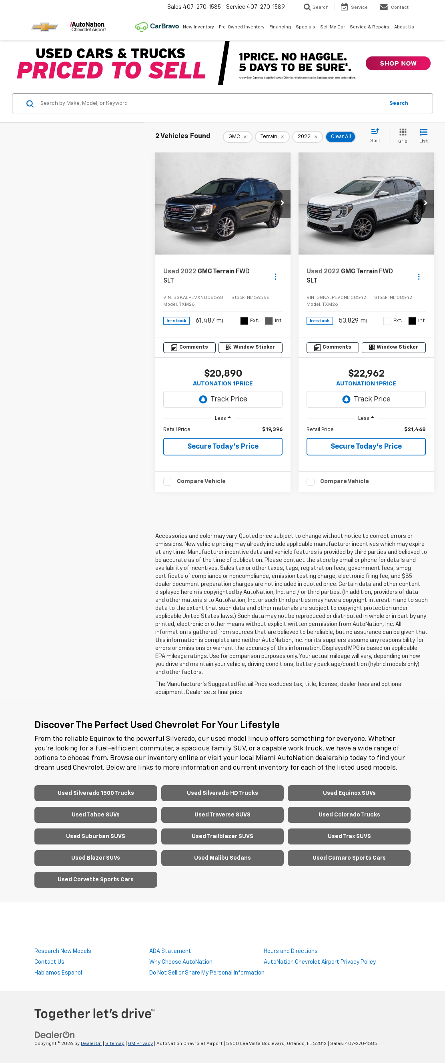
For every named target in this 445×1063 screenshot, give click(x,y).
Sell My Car (332, 27)
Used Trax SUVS (349, 836)
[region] (223, 430)
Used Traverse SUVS (222, 815)
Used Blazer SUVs (95, 858)
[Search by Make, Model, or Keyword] (211, 103)
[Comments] (189, 347)
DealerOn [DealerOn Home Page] (91, 1043)
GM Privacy (140, 1043)
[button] (283, 204)
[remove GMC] (238, 137)
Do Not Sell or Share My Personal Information (207, 973)
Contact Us (49, 962)
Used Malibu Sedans (222, 858)
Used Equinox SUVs (349, 793)
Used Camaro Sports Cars (349, 858)
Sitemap (114, 1043)
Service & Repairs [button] (369, 27)
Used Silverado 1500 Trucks (96, 793)
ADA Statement (170, 951)
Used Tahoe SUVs (96, 815)
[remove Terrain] (272, 137)
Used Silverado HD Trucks (222, 793)
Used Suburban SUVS (95, 836)
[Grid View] (401, 136)
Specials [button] (305, 27)
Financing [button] (280, 27)
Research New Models (62, 951)
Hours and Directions (291, 951)
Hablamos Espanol (58, 973)
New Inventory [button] (198, 27)
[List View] (423, 136)
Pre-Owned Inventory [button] (242, 27)
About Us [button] (404, 27)
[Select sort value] (377, 136)
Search (398, 103)
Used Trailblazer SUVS (222, 836)
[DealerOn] (54, 1034)
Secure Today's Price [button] (223, 446)
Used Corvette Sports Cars (96, 879)
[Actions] (276, 276)
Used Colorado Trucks (349, 815)
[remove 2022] (307, 137)
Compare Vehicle (201, 481)
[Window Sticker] (250, 347)
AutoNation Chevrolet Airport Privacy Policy (320, 962)
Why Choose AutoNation (180, 962)
